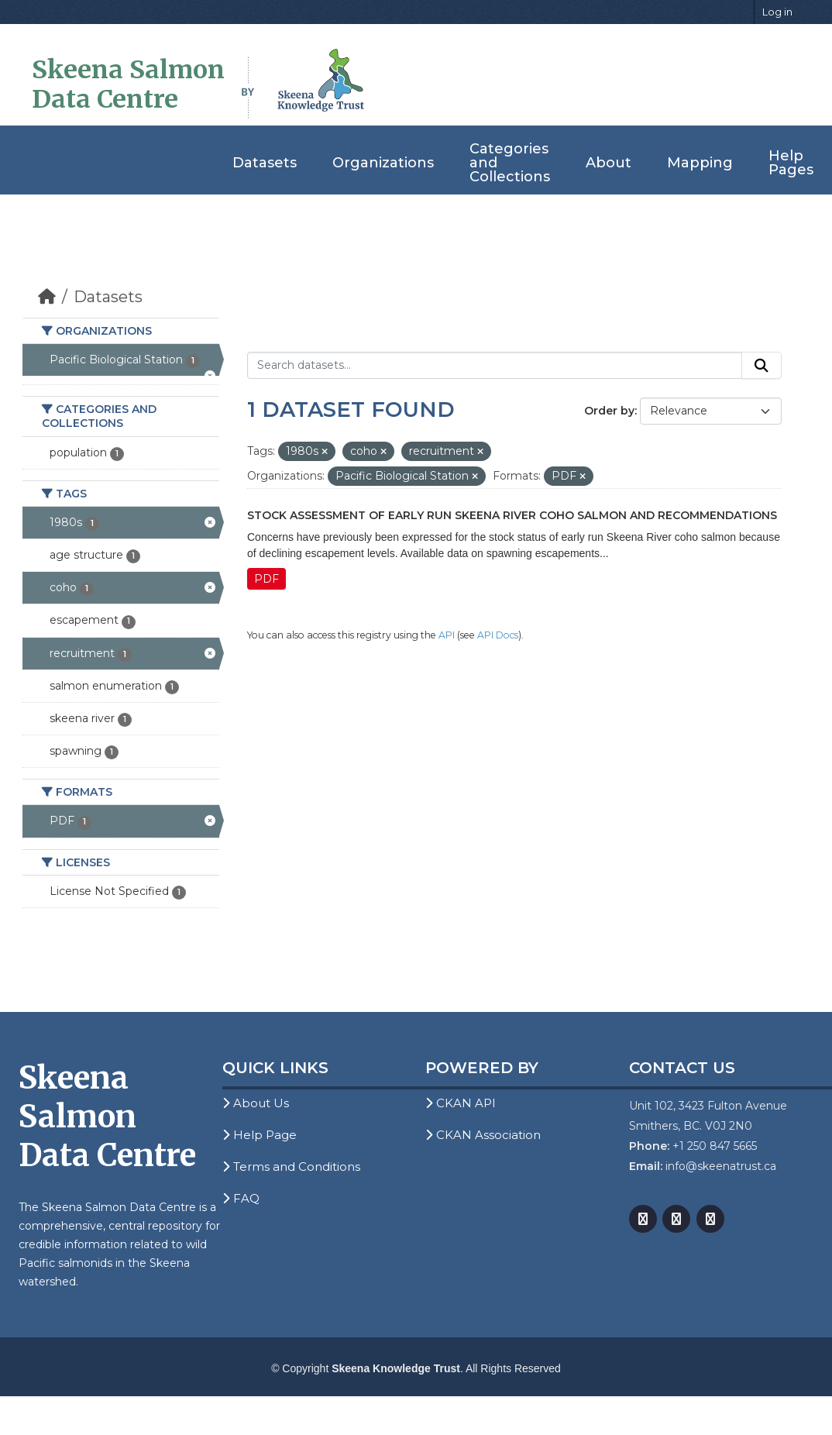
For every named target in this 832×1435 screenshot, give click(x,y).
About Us (255, 1103)
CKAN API (460, 1103)
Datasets (264, 162)
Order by (609, 411)
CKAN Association (483, 1134)
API (446, 635)
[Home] (47, 296)
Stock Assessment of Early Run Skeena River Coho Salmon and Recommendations (512, 515)
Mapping (700, 162)
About (608, 162)
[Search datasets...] (494, 366)
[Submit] (761, 366)
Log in (777, 11)
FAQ (241, 1198)
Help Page (259, 1134)
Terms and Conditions (291, 1166)
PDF (266, 579)
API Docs (497, 635)
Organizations (383, 162)
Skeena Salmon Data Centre (128, 84)
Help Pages (790, 162)
